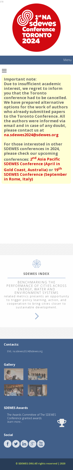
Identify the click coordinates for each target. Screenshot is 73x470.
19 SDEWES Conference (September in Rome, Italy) (35, 174)
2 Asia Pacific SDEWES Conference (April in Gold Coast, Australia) (32, 164)
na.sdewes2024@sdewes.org (31, 134)
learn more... (14, 421)
